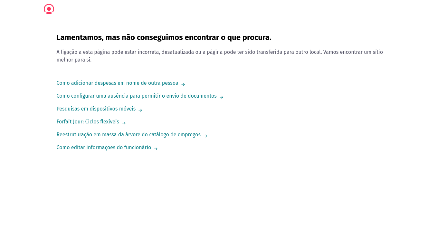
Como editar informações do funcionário (104, 147)
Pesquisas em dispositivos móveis (96, 109)
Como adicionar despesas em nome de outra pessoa (117, 83)
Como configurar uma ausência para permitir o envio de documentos (137, 96)
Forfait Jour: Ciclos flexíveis (88, 122)
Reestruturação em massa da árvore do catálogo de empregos (129, 134)
